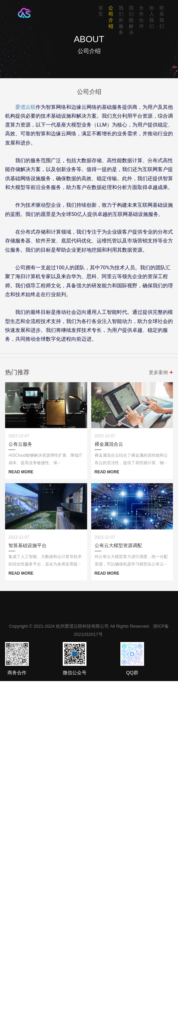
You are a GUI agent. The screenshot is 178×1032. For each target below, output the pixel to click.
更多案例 (158, 372)
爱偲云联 (25, 107)
